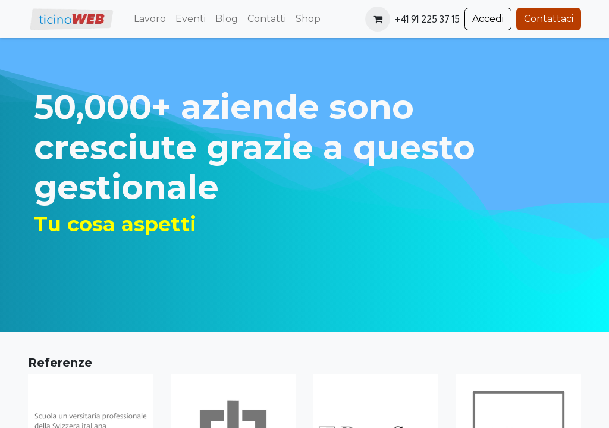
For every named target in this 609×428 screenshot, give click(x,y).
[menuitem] (150, 19)
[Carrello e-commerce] (377, 19)
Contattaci (548, 18)
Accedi (488, 18)
